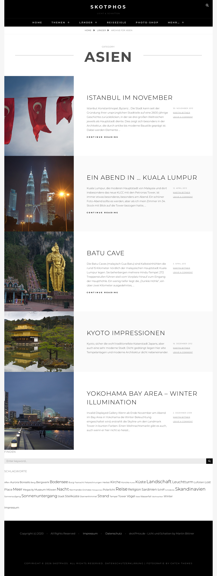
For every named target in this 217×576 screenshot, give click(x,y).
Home (37, 22)
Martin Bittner (181, 113)
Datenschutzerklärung (124, 563)
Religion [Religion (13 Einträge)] (134, 489)
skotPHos (108, 7)
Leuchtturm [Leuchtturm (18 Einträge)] (182, 482)
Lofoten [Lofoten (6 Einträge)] (199, 482)
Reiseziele (117, 22)
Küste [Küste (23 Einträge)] (140, 482)
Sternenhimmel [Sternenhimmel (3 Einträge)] (88, 496)
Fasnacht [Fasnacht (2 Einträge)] (79, 482)
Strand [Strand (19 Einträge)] (103, 496)
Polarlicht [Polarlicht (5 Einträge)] (109, 489)
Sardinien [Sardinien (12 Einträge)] (149, 489)
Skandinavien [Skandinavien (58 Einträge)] (190, 489)
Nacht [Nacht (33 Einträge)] (63, 489)
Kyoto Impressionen (126, 333)
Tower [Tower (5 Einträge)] (122, 496)
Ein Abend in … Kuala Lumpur (142, 177)
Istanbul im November (130, 97)
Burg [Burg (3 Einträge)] (71, 482)
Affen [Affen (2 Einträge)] (7, 482)
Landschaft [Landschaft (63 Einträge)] (159, 481)
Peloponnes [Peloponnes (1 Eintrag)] (97, 490)
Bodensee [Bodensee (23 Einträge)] (59, 482)
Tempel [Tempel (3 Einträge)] (114, 496)
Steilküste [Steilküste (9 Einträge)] (72, 496)
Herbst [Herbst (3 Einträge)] (106, 482)
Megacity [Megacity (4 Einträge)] (28, 489)
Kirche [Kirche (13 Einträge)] (115, 482)
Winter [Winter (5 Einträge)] (168, 496)
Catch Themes (182, 563)
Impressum (11, 507)
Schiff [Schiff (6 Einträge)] (161, 489)
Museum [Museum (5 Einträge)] (40, 489)
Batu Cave (106, 253)
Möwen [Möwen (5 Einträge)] (51, 489)
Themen (58, 22)
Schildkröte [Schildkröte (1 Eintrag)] (170, 490)
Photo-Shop (147, 22)
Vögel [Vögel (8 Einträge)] (131, 496)
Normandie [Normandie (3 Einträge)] (75, 489)
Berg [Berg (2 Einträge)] (33, 482)
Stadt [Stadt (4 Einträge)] (61, 496)
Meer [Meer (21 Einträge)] (17, 489)
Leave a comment (183, 117)
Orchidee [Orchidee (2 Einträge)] (87, 490)
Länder (86, 22)
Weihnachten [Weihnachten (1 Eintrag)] (157, 497)
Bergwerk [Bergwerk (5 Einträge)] (42, 482)
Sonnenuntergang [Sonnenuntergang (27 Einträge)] (39, 495)
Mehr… (174, 22)
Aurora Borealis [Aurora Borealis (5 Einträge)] (20, 482)
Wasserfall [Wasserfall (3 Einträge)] (145, 496)
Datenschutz (113, 533)
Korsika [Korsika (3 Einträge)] (125, 482)
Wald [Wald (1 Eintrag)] (138, 497)
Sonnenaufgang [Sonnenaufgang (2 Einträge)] (12, 496)
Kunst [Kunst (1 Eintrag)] (132, 483)
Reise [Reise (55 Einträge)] (121, 489)
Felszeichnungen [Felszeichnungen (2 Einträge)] (93, 482)
